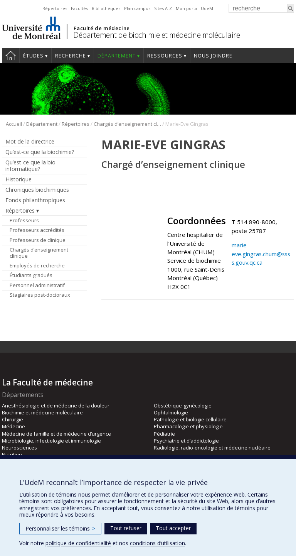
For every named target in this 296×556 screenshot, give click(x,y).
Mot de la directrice (29, 141)
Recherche (70, 55)
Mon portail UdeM (194, 8)
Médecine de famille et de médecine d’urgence (56, 433)
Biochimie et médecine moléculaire (42, 412)
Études (33, 55)
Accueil (10, 55)
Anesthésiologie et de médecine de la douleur (55, 405)
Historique (18, 179)
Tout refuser (125, 528)
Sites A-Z (163, 8)
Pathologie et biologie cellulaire (190, 419)
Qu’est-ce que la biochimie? (39, 151)
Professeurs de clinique (38, 240)
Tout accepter (173, 528)
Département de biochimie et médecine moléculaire (156, 35)
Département (117, 55)
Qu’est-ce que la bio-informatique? (31, 165)
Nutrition (12, 454)
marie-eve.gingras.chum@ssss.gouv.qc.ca (261, 253)
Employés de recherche (37, 265)
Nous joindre (213, 55)
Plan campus (137, 8)
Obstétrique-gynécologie (183, 405)
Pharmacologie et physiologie (188, 426)
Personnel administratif (37, 285)
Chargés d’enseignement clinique (127, 123)
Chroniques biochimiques (37, 189)
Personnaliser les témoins (60, 528)
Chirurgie (12, 419)
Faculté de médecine (102, 28)
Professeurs (24, 220)
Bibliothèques (106, 8)
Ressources (164, 55)
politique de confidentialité (78, 543)
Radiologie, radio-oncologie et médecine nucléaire (212, 447)
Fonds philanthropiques (35, 200)
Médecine (13, 426)
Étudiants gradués (31, 275)
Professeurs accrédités (37, 229)
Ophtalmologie (171, 412)
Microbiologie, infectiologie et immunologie (51, 440)
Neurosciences (19, 447)
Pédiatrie (164, 433)
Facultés (79, 8)
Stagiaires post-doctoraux (40, 294)
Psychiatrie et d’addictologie (186, 440)
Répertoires (54, 8)
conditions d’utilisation (157, 543)
